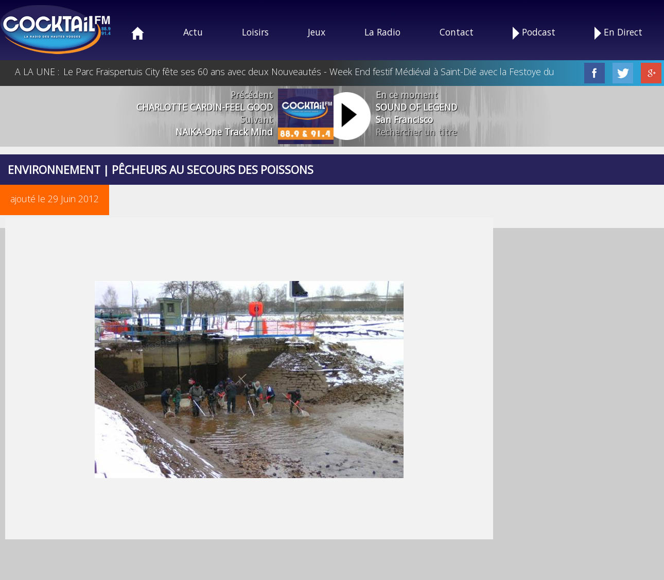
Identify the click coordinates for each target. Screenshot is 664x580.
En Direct (618, 33)
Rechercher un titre (416, 132)
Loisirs (255, 32)
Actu (193, 32)
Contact (457, 32)
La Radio (382, 32)
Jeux (316, 32)
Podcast (534, 33)
